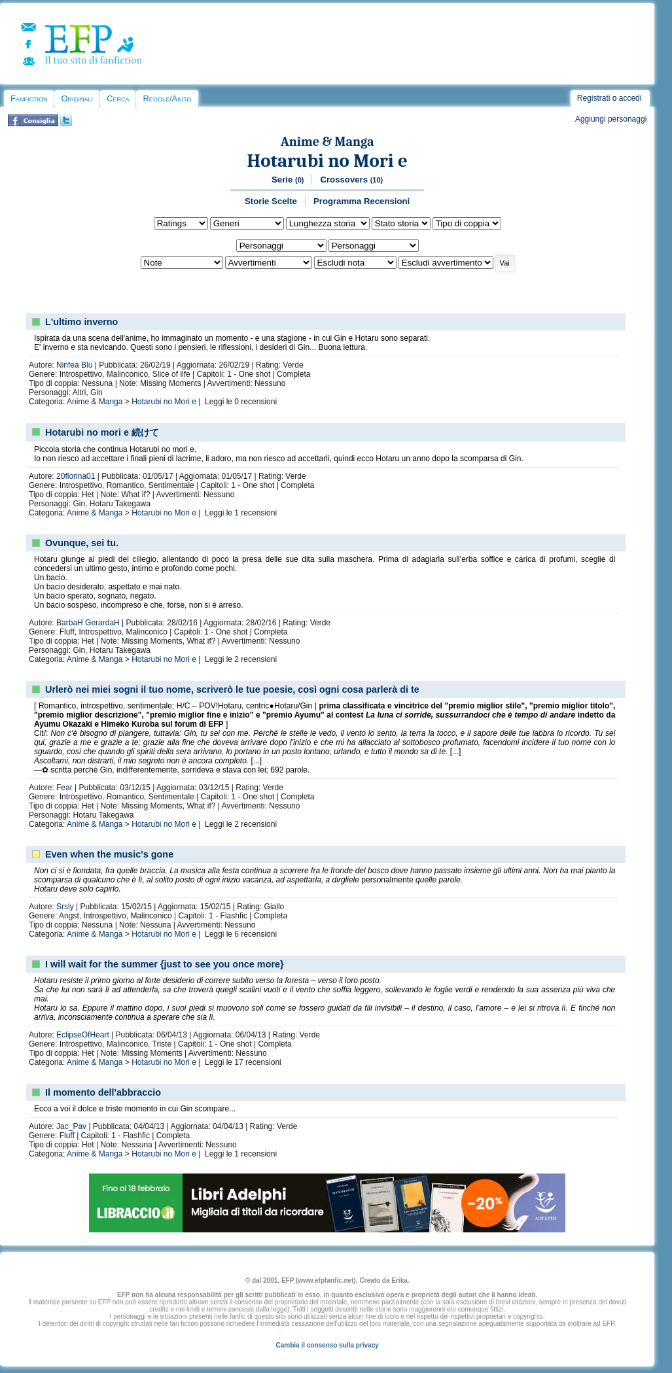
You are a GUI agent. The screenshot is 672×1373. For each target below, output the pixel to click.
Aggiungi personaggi (610, 119)
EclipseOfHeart (82, 1034)
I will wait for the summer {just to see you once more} (164, 964)
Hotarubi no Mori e (327, 160)
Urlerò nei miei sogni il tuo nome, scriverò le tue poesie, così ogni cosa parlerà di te (232, 689)
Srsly (65, 906)
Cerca (118, 98)
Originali (77, 98)
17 (238, 1062)
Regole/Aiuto (167, 98)
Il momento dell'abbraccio (103, 1092)
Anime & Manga (327, 141)
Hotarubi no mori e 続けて (102, 432)
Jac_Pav (71, 1126)
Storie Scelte (271, 201)
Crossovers (351, 179)
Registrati (593, 98)
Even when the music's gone (109, 854)
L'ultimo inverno (81, 322)
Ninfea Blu (74, 365)
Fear (64, 787)
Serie (288, 179)
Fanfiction (28, 98)
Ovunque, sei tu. (81, 543)
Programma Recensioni (361, 201)
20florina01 (75, 476)
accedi (630, 98)
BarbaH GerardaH (88, 622)
